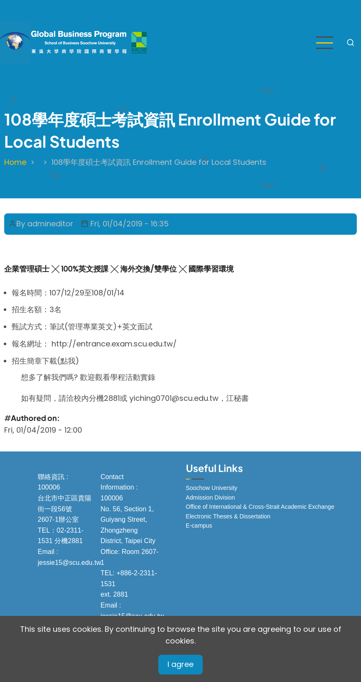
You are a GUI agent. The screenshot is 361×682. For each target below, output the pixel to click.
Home (15, 162)
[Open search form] (350, 42)
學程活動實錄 (133, 377)
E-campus (199, 525)
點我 (67, 361)
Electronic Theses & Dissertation (228, 516)
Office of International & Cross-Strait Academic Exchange (260, 506)
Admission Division (210, 497)
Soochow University (211, 488)
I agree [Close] (180, 664)
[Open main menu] (324, 42)
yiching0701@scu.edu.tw (174, 398)
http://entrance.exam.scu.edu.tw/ (114, 343)
